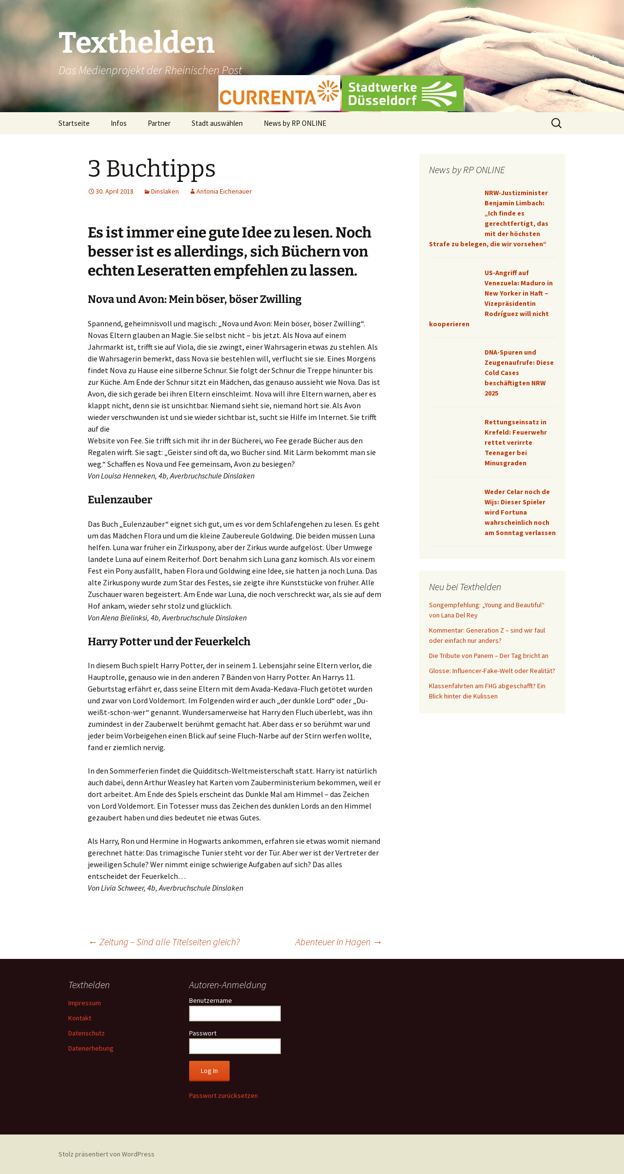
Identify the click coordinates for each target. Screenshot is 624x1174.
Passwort (202, 1033)
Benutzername (210, 1000)
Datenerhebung (91, 1048)
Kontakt (79, 1018)
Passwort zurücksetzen (223, 1095)
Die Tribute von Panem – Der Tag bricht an (488, 655)
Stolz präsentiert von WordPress (106, 1154)
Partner (159, 123)
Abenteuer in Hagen (338, 941)
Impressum (84, 1002)
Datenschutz (86, 1033)
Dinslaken (165, 191)
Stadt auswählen (217, 123)
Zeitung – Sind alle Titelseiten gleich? (164, 941)
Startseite (74, 123)
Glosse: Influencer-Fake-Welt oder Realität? (492, 670)
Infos (119, 123)
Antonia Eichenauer (224, 191)
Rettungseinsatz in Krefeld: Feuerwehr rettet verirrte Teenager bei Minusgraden (516, 442)
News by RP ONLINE (295, 123)
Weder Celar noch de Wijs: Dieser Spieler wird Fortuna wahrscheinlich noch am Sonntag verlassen (520, 512)
